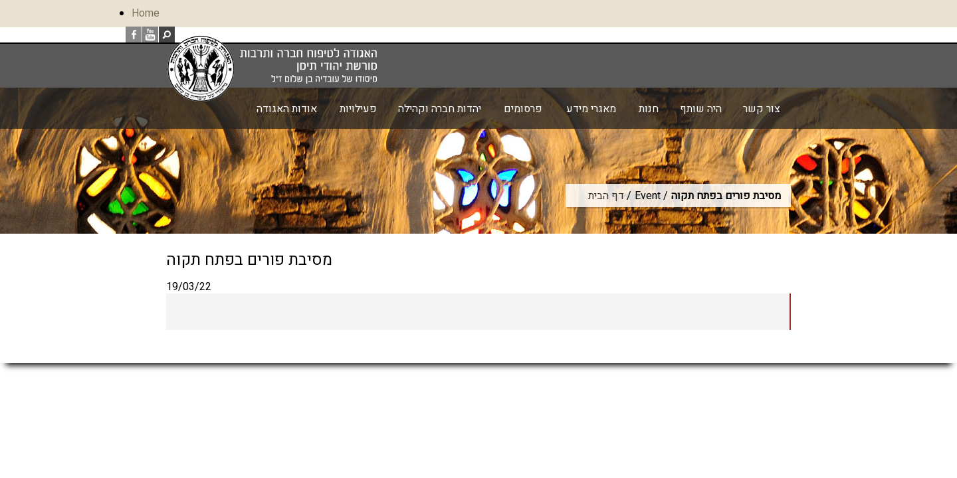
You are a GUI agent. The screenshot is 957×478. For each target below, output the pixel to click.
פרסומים (523, 109)
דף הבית (606, 196)
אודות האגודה (287, 109)
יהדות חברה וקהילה (439, 109)
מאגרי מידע (591, 109)
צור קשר (761, 109)
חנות (649, 109)
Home (146, 13)
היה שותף (701, 109)
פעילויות (358, 109)
